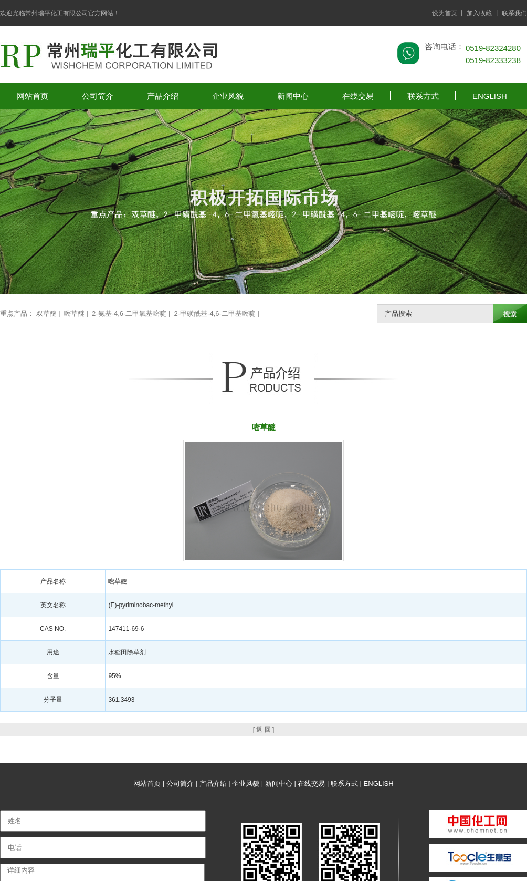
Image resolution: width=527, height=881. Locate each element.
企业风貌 (228, 95)
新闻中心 (293, 95)
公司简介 (97, 95)
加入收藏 (479, 13)
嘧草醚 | (77, 313)
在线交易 (358, 95)
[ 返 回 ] (264, 729)
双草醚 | (49, 313)
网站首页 (32, 95)
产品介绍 (162, 95)
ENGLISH (489, 95)
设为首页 (444, 13)
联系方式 (423, 95)
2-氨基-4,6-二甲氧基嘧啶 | (132, 313)
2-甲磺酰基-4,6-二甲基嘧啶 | (217, 313)
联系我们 (514, 13)
